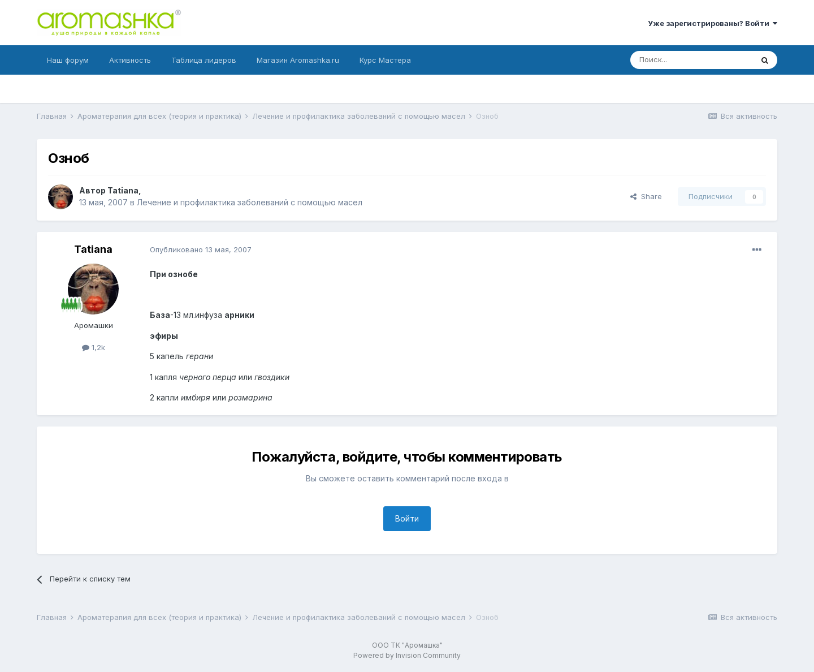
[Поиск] (691, 60)
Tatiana (122, 190)
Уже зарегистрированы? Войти (712, 23)
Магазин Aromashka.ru (298, 59)
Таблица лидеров (203, 59)
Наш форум (68, 59)
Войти (407, 518)
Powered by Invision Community (407, 655)
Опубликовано (201, 249)
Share (646, 196)
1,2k (93, 347)
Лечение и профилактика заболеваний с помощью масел (249, 202)
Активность (130, 59)
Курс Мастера (385, 59)
